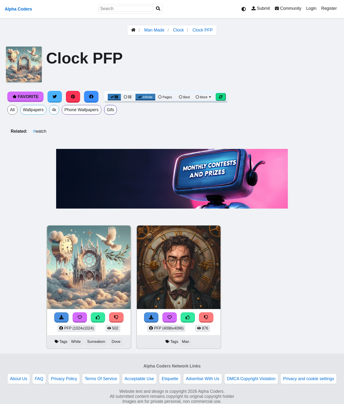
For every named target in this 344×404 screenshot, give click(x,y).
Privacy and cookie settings (308, 378)
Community (288, 8)
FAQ (39, 378)
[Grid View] (114, 97)
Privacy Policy (64, 378)
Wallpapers (33, 109)
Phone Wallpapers (81, 109)
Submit (261, 8)
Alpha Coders (18, 9)
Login (311, 8)
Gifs (110, 109)
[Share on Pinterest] (73, 96)
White (76, 342)
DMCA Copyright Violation (251, 378)
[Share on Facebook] (91, 96)
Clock (178, 30)
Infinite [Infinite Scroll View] (145, 97)
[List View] (127, 97)
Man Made (154, 30)
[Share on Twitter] (55, 96)
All (12, 109)
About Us (18, 378)
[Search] (158, 8)
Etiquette (170, 378)
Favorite (25, 96)
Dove (116, 342)
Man (185, 342)
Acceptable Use (139, 378)
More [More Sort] (204, 97)
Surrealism (96, 342)
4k (54, 109)
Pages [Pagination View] (165, 97)
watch (39, 131)
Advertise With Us (202, 378)
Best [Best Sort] (184, 97)
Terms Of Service (101, 378)
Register (329, 8)
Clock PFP (203, 30)
